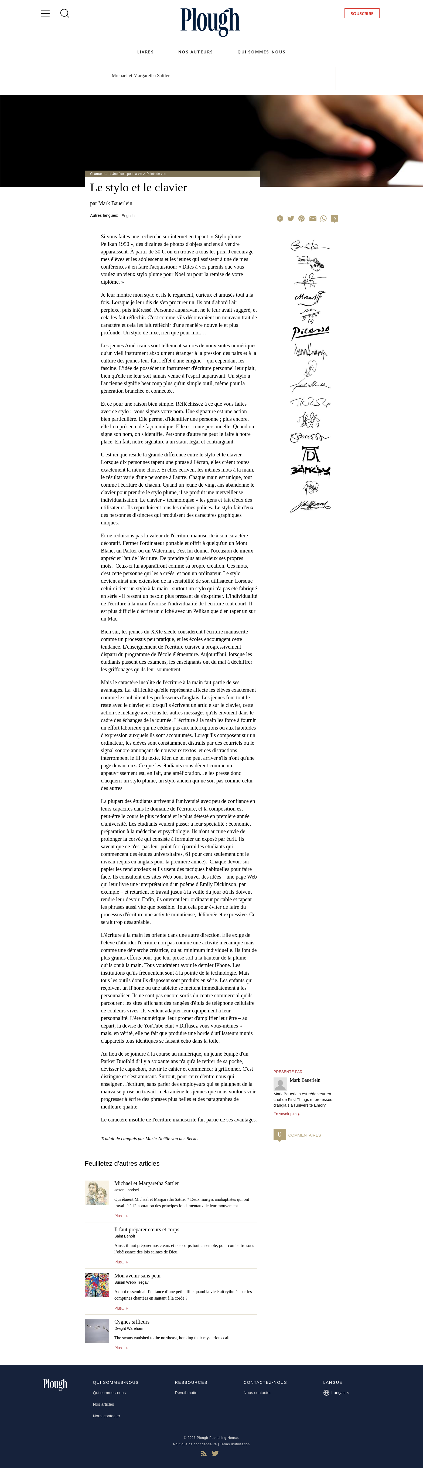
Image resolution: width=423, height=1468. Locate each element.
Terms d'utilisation (235, 1444)
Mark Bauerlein (115, 203)
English (128, 215)
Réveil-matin (186, 1392)
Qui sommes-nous (261, 52)
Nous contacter (106, 1415)
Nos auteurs (195, 52)
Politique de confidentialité (195, 1444)
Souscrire (362, 13)
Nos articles (103, 1404)
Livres (145, 52)
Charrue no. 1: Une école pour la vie (116, 174)
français (336, 1392)
